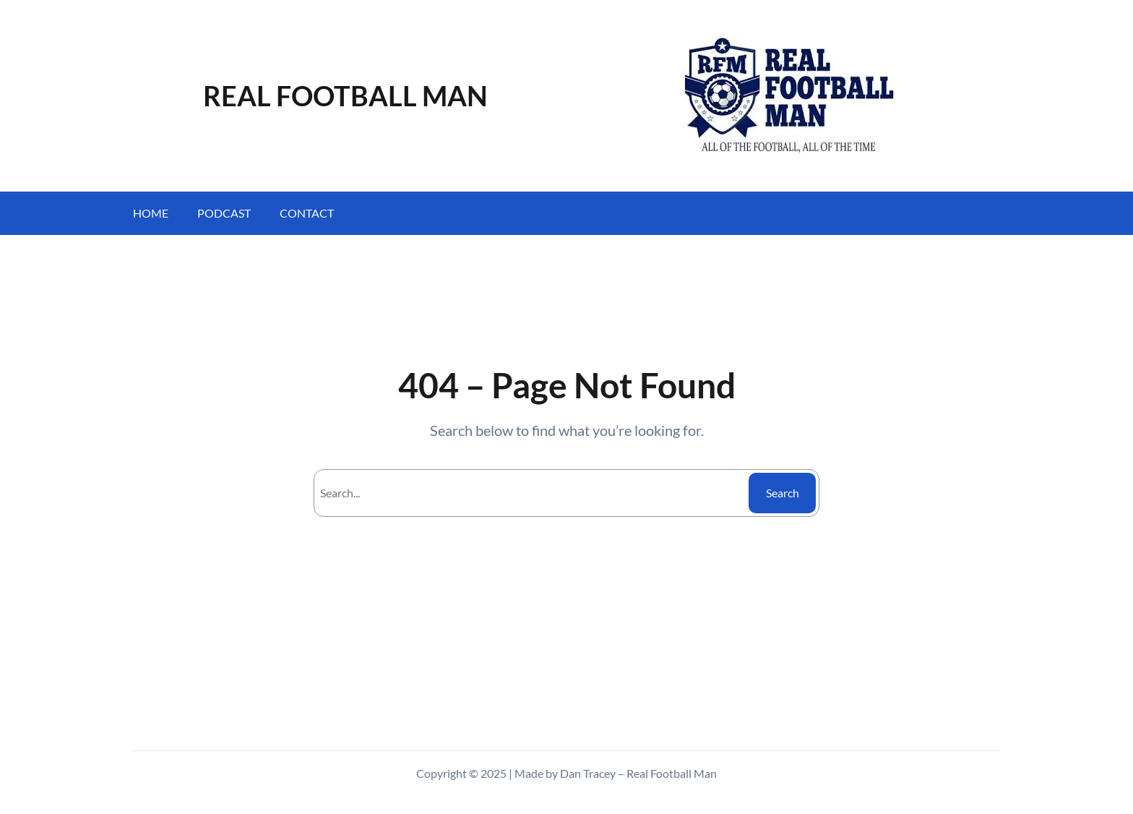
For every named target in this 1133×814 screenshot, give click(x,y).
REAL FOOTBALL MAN (345, 95)
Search (782, 493)
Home (150, 213)
